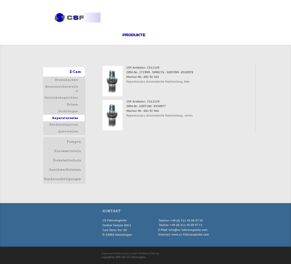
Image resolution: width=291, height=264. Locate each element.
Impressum (107, 253)
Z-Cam (75, 72)
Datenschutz (122, 253)
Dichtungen (68, 111)
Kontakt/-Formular (174, 35)
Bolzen (72, 104)
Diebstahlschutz (67, 160)
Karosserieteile (67, 151)
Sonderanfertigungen (62, 179)
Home (110, 35)
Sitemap (154, 253)
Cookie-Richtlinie (139, 253)
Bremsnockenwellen (61, 89)
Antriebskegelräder (61, 97)
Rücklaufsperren (63, 124)
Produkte (133, 35)
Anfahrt (214, 35)
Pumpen (74, 142)
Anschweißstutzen (65, 170)
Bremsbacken (66, 80)
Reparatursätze (65, 118)
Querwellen (68, 131)
